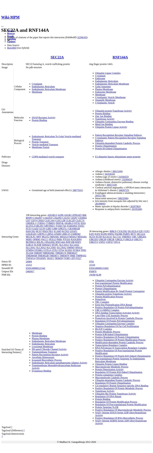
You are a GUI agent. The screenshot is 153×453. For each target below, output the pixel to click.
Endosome (100, 78)
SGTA (92, 236)
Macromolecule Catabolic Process (111, 377)
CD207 (74, 218)
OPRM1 (37, 239)
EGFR (104, 234)
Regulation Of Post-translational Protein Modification (121, 404)
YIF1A (116, 242)
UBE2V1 (138, 239)
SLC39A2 (61, 247)
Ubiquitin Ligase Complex (108, 73)
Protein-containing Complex (108, 375)
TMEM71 (54, 255)
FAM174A (61, 226)
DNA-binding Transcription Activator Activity (117, 313)
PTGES (66, 239)
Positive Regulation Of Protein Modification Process (120, 340)
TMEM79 (64, 255)
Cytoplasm (37, 84)
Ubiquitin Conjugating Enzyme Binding (114, 121)
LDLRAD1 (31, 234)
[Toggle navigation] (2, 26)
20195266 (136, 209)
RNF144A (120, 57)
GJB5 (48, 228)
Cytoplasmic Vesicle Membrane (110, 97)
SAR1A (29, 245)
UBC (134, 236)
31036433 (123, 176)
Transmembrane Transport (44, 352)
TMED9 (38, 253)
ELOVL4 (30, 226)
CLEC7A (79, 220)
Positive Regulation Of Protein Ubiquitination (117, 337)
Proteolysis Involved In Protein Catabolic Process (119, 318)
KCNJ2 (65, 231)
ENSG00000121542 (35, 268)
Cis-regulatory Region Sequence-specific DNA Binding (121, 385)
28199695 (100, 203)
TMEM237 (72, 253)
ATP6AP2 (77, 215)
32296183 (82, 37)
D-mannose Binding (41, 371)
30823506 (123, 198)
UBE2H (102, 239)
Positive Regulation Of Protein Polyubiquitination (119, 307)
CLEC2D (70, 220)
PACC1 (44, 239)
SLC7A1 (117, 236)
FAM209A (72, 226)
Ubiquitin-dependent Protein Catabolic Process (117, 143)
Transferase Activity (105, 119)
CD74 (34, 220)
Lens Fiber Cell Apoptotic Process (111, 315)
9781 (91, 261)
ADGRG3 (52, 215)
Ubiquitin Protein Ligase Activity (111, 127)
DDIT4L (60, 223)
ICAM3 (58, 231)
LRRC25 (66, 234)
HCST (39, 231)
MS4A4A (82, 236)
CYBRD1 (50, 223)
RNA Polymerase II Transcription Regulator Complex (121, 348)
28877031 (77, 190)
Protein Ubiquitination (106, 146)
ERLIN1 (39, 226)
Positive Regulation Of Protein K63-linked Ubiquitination (123, 356)
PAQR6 (118, 234)
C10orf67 (37, 218)
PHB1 (59, 239)
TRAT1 (50, 258)
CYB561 (40, 223)
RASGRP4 (76, 239)
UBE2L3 (119, 239)
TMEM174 (60, 253)
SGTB (99, 236)
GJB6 (54, 228)
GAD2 (35, 228)
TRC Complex (102, 302)
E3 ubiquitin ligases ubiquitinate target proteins (117, 156)
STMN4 (30, 250)
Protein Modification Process (109, 296)
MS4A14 (64, 236)
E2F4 (97, 234)
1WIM (92, 274)
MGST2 (45, 236)
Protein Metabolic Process (107, 331)
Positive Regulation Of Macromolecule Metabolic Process (123, 410)
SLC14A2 (74, 245)
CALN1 (66, 218)
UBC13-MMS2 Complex (107, 310)
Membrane (37, 92)
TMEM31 (126, 236)
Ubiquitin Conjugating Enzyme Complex (115, 323)
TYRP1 (67, 258)
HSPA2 (110, 234)
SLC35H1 (51, 247)
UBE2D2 (93, 239)
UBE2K (111, 239)
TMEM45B (31, 255)
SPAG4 (78, 247)
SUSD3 (68, 250)
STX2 (55, 250)
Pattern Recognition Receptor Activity (50, 354)
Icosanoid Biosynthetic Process (47, 360)
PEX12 (52, 239)
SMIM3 (71, 247)
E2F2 (147, 231)
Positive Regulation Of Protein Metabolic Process (119, 388)
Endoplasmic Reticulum (43, 86)
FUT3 (29, 228)
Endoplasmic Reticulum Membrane (49, 89)
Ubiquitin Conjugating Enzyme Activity (114, 280)
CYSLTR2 (122, 231)
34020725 (123, 190)
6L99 (98, 274)
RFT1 (133, 234)
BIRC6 (113, 231)
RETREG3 (31, 242)
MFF (38, 236)
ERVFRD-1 (49, 226)
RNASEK (50, 242)
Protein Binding (39, 120)
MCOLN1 (31, 236)
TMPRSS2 (81, 255)
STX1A (47, 250)
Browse (11, 33)
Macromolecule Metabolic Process (111, 366)
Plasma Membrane (104, 89)
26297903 (135, 206)
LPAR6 (57, 234)
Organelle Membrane (105, 100)
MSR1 (29, 239)
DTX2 (77, 223)
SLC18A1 (31, 247)
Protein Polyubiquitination (107, 286)
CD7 (28, 220)
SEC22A (57, 57)
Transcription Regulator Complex (111, 345)
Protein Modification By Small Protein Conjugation (120, 291)
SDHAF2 (46, 245)
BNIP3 (29, 218)
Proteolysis (100, 299)
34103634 (109, 174)
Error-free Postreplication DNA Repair (113, 304)
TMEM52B (43, 255)
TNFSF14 (30, 258)
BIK (84, 215)
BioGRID (11, 48)
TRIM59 (59, 258)
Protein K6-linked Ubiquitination (111, 148)
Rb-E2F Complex (103, 329)
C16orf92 (57, 218)
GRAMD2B (74, 228)
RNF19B (70, 242)
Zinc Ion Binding (103, 116)
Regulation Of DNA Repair (108, 396)
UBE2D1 (141, 236)
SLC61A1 (107, 236)
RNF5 (78, 242)
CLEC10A (50, 220)
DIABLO (69, 223)
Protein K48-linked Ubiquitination (111, 334)
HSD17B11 (47, 231)
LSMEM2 (76, 234)
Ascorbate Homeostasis (43, 357)
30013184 (117, 171)
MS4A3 (73, 236)
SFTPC (55, 245)
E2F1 (141, 231)
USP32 (109, 242)
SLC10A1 (64, 245)
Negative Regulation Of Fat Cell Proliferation (117, 326)
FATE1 (81, 226)
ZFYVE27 (76, 258)
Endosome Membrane (105, 92)
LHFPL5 (41, 234)
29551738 (100, 195)
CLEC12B (60, 220)
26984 (29, 261)
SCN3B (37, 245)
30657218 (111, 185)
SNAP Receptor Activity (43, 117)
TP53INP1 (41, 258)
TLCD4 (29, 253)
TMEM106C (48, 253)
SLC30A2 (41, 247)
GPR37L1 (63, 228)
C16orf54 (47, 218)
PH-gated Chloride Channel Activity (49, 349)
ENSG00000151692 (99, 268)
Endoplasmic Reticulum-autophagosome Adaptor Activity (59, 362)
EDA (83, 223)
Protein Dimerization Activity (109, 369)
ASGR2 (68, 215)
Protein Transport (40, 142)
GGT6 (42, 228)
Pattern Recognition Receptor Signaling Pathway (118, 135)
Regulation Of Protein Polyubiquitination (115, 321)
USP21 (102, 242)
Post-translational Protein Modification (114, 283)
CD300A (82, 218)
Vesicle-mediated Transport (45, 144)
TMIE (72, 255)
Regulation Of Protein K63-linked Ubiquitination (118, 372)
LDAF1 (73, 231)
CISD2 (40, 220)
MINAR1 (54, 236)
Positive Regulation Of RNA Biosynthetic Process (119, 418)
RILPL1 (41, 242)
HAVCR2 (30, 231)
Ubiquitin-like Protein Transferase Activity (115, 393)
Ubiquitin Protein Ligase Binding (111, 364)
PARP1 (126, 234)
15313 (29, 265)
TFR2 (83, 250)
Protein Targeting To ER (106, 407)
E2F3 (91, 234)
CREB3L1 (31, 223)
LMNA (49, 234)
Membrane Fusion (40, 147)
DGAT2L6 (133, 231)
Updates (11, 41)
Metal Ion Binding (104, 124)
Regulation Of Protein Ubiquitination (113, 383)
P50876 (93, 271)
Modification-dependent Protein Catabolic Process (119, 342)
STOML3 (38, 250)
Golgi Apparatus (103, 86)
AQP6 (61, 215)
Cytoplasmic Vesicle (105, 102)
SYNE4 (76, 250)
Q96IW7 (30, 271)
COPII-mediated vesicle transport (48, 156)
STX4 (61, 250)
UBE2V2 (93, 242)
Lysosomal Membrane (42, 346)
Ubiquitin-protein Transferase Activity (113, 111)
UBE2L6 (128, 239)
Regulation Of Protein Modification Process (116, 402)
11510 (92, 265)
